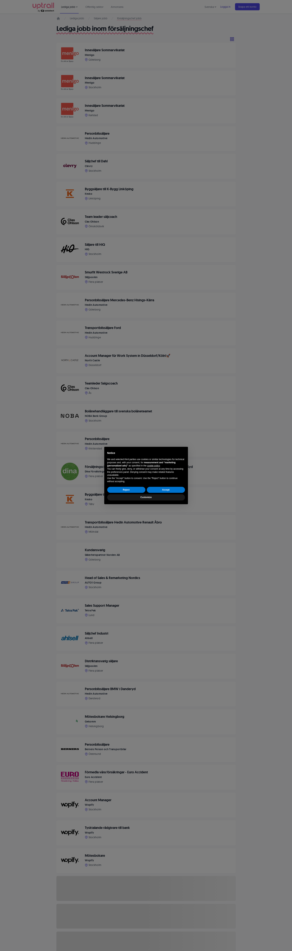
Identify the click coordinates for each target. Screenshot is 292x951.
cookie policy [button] (153, 465)
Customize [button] (146, 497)
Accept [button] (165, 489)
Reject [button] (126, 489)
